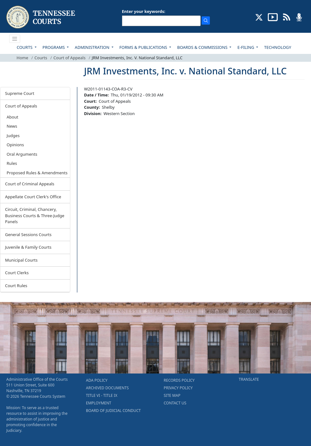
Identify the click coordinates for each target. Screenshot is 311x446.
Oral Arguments (22, 154)
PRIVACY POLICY (178, 388)
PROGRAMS (54, 47)
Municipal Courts (21, 260)
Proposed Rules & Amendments (37, 173)
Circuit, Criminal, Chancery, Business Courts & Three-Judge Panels (34, 215)
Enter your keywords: (143, 11)
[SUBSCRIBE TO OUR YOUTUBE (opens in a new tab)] (273, 17)
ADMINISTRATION (92, 47)
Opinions (15, 145)
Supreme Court (19, 93)
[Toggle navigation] (14, 39)
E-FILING (246, 47)
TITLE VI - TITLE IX (101, 395)
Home (22, 58)
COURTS (25, 47)
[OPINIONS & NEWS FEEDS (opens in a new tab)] (287, 17)
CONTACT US (175, 403)
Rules (12, 163)
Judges (13, 135)
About (12, 117)
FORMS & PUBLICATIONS (143, 47)
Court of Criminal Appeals (29, 184)
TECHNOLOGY (277, 47)
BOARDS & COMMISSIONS (202, 47)
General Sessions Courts (28, 234)
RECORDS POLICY (179, 380)
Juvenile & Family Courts (28, 247)
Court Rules (16, 285)
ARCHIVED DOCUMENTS (107, 388)
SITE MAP (172, 395)
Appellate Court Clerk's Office (33, 197)
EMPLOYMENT (98, 403)
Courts (40, 58)
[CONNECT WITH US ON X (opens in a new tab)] (259, 17)
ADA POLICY (96, 380)
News (12, 126)
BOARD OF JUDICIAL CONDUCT (113, 410)
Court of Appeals (70, 58)
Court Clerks (17, 272)
